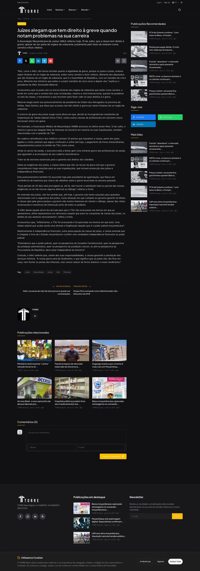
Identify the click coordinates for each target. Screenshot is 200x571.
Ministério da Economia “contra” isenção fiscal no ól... (33, 365)
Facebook (138, 117)
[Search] (179, 9)
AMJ (58, 272)
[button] (175, 2)
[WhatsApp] (28, 516)
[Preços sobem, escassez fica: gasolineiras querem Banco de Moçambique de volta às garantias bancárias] (139, 95)
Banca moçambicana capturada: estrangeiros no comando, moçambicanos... (107, 507)
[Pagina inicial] (28, 9)
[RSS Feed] (35, 316)
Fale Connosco (22, 2)
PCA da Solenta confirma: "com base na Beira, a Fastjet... (164, 34)
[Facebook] (20, 516)
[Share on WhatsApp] (32, 60)
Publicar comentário (113, 456)
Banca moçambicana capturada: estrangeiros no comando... (108, 402)
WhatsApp (166, 117)
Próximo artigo (82, 286)
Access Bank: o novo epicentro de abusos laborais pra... (34, 402)
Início (49, 9)
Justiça (50, 272)
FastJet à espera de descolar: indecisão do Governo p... (69, 365)
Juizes (28, 272)
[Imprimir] (117, 60)
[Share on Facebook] (19, 60)
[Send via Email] (50, 60)
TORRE (35, 309)
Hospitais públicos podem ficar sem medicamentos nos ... (70, 402)
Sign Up (167, 2)
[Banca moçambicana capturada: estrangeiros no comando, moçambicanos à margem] (81, 508)
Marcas (73, 9)
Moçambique (39, 272)
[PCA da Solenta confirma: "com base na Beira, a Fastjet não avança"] (139, 37)
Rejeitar (159, 561)
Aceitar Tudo (174, 561)
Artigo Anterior (61, 286)
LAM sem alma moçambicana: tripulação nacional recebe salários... (163, 204)
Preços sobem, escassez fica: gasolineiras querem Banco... (163, 92)
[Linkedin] (35, 516)
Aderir (177, 516)
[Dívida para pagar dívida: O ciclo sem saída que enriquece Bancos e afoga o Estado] (139, 51)
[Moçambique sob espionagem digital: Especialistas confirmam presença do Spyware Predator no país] (81, 523)
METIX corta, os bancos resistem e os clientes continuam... (165, 77)
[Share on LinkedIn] (38, 60)
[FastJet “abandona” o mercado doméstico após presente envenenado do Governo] (139, 66)
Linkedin (138, 124)
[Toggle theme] (181, 2)
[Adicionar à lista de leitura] (124, 60)
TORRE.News (153, 70)
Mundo (85, 9)
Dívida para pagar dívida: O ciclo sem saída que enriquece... (164, 48)
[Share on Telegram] (44, 60)
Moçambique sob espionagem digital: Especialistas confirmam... (108, 520)
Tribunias (66, 272)
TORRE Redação (60, 370)
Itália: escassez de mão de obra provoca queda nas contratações (46, 292)
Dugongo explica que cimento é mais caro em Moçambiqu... (107, 365)
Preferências (143, 561)
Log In (159, 2)
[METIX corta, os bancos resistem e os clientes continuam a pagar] (139, 80)
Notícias (60, 9)
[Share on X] (26, 60)
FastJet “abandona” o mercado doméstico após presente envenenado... (163, 64)
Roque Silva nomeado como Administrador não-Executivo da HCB (95, 292)
